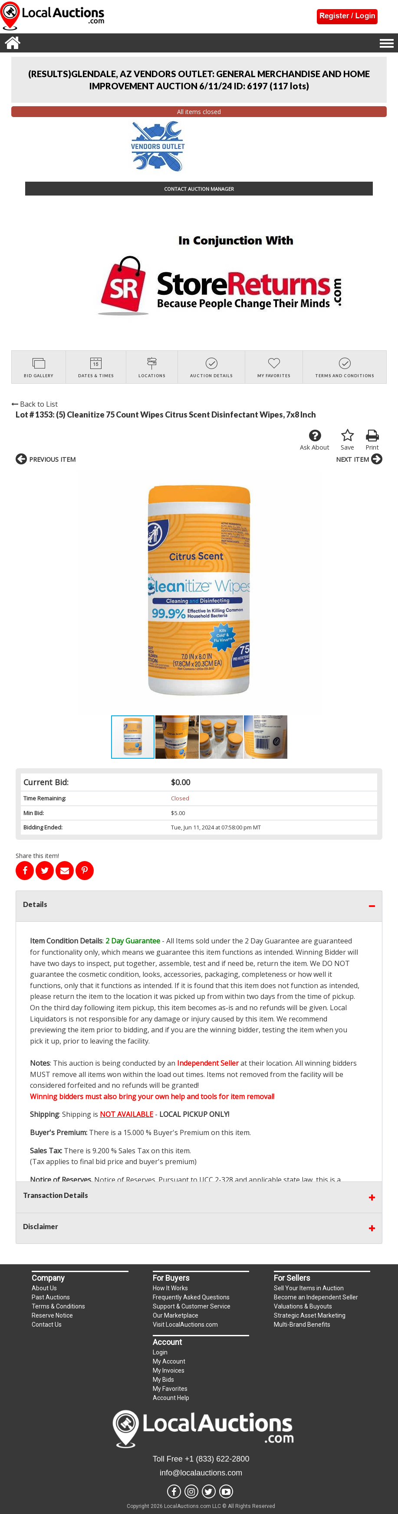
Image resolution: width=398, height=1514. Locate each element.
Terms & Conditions (58, 1306)
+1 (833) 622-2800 (217, 1459)
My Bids (163, 1379)
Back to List (34, 404)
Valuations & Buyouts (303, 1306)
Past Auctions (51, 1297)
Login (160, 1352)
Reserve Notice (52, 1315)
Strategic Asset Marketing (309, 1315)
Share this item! (37, 856)
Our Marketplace (175, 1315)
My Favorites (170, 1388)
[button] (23, 592)
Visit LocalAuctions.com (185, 1324)
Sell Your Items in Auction (309, 1288)
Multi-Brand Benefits (302, 1324)
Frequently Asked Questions (191, 1297)
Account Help (171, 1397)
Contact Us (47, 1324)
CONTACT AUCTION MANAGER (199, 189)
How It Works (170, 1288)
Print (372, 440)
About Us (44, 1288)
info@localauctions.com (201, 1472)
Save (347, 440)
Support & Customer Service (191, 1306)
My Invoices (168, 1370)
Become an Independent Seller (316, 1297)
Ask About (314, 440)
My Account (169, 1361)
